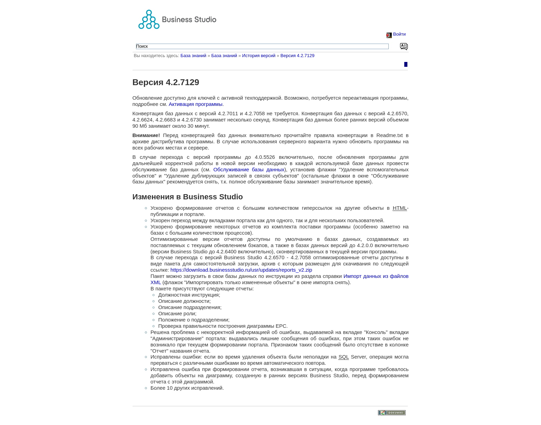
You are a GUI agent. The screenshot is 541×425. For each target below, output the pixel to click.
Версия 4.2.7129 (297, 55)
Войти (399, 34)
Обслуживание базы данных (248, 169)
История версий (259, 55)
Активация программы (196, 104)
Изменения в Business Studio (188, 196)
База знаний (194, 55)
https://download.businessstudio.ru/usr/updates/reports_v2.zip (241, 270)
